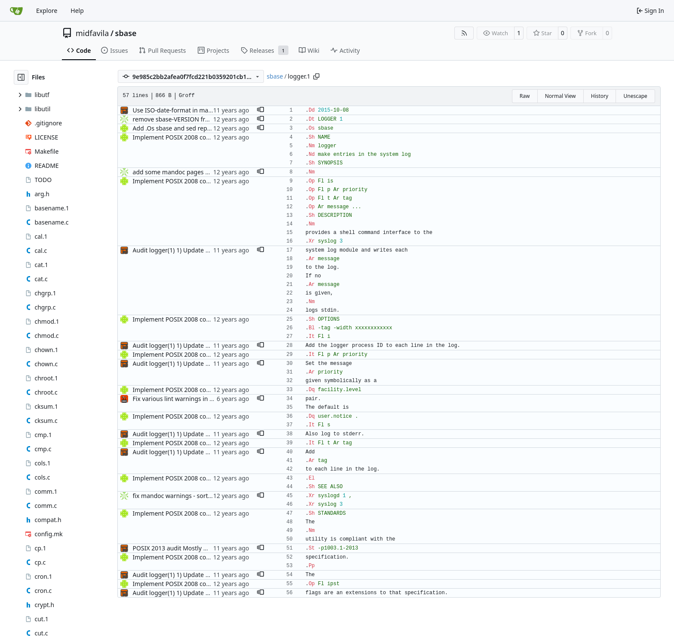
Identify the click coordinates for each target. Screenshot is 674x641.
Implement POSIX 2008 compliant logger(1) (194, 137)
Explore (46, 10)
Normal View (560, 96)
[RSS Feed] (464, 33)
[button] (260, 110)
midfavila (92, 33)
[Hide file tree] (21, 77)
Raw (525, 96)
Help (77, 10)
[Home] (16, 10)
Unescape (635, 96)
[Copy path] (316, 76)
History (599, 96)
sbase (126, 33)
